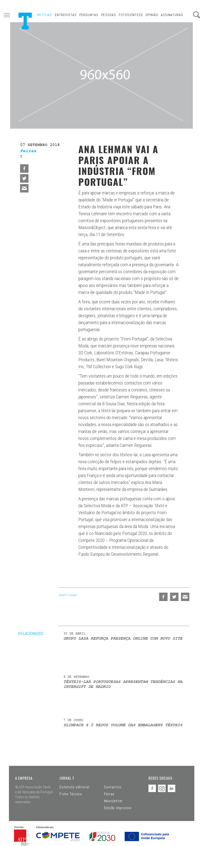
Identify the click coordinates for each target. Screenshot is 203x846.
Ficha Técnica (70, 794)
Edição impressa (117, 807)
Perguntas (88, 15)
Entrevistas (66, 15)
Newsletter (113, 800)
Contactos (112, 787)
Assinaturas (172, 15)
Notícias (44, 15)
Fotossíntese (131, 15)
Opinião (151, 15)
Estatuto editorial (74, 787)
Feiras (109, 794)
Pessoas (108, 15)
